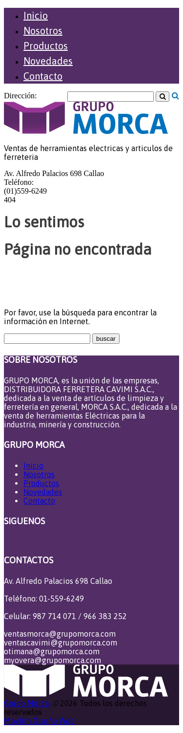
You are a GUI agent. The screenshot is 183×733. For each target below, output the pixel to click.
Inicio (35, 15)
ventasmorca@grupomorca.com (60, 633)
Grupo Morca (26, 703)
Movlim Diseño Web (39, 720)
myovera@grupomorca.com (52, 660)
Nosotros (42, 30)
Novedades (48, 61)
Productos (45, 45)
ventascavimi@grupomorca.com (60, 642)
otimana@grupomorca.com (52, 651)
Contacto (42, 76)
